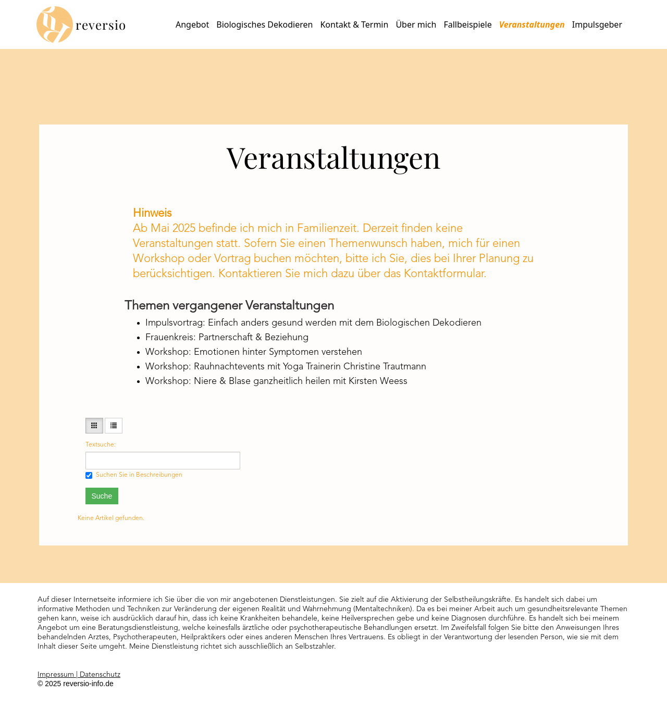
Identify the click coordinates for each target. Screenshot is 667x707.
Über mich (416, 24)
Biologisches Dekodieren (264, 24)
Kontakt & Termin (354, 24)
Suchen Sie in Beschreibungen (133, 475)
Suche (102, 496)
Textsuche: (100, 445)
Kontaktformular (444, 274)
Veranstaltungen (532, 24)
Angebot (192, 24)
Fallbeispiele (467, 24)
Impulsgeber (597, 24)
